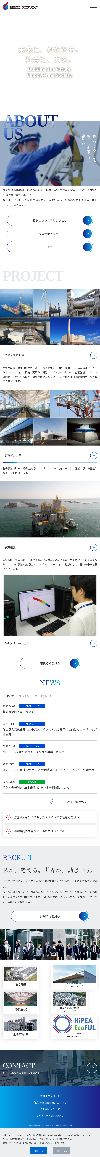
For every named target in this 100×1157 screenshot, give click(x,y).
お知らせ (46, 696)
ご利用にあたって (50, 1109)
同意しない (61, 1151)
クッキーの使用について (50, 1115)
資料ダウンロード (50, 1096)
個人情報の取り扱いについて (50, 1102)
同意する (38, 1151)
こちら (47, 1142)
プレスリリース (28, 696)
